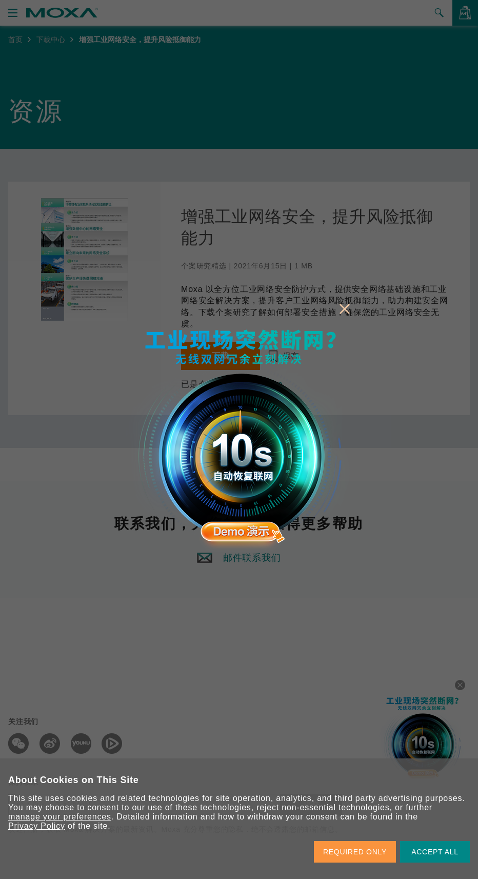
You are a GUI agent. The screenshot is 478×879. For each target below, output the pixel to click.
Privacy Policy (36, 826)
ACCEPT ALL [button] (435, 852)
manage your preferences (59, 816)
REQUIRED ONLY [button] (355, 852)
